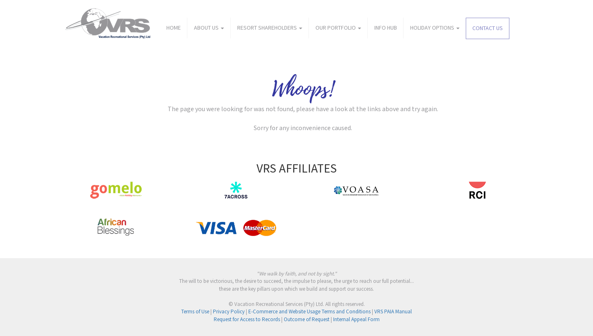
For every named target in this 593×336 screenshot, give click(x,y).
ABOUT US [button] (209, 28)
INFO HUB (385, 28)
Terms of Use (195, 311)
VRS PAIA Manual (393, 311)
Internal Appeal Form (356, 319)
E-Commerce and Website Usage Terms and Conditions (309, 311)
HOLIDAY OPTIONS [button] (435, 28)
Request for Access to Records (247, 319)
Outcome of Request (306, 319)
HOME (173, 28)
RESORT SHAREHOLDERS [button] (269, 28)
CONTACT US (487, 28)
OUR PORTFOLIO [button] (338, 28)
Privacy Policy (229, 311)
